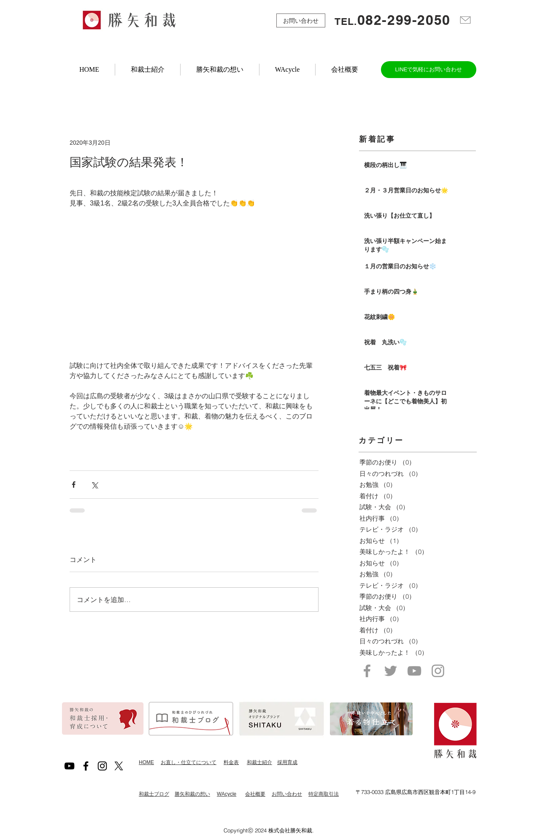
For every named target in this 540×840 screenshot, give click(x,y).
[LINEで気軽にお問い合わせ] (428, 69)
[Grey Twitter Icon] (390, 670)
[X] (119, 766)
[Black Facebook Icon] (86, 766)
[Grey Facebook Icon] (367, 670)
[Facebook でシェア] (74, 485)
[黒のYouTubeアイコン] (69, 766)
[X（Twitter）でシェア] (94, 485)
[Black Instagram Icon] (102, 766)
